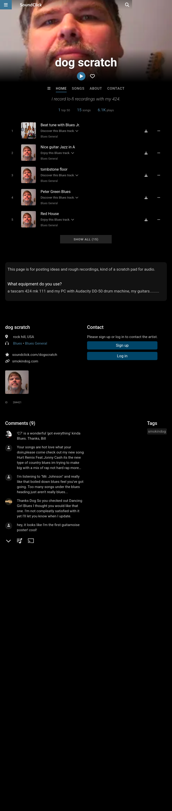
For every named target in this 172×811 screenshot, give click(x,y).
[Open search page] (167, 4)
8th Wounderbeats (105, 711)
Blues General (47, 136)
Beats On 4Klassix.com (29, 711)
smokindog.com (25, 357)
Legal (126, 783)
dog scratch (17, 323)
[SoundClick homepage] (31, 4)
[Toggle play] (10, 130)
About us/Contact (41, 783)
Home (61, 88)
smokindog (157, 427)
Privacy (112, 783)
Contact (116, 88)
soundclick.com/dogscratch (34, 350)
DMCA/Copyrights (87, 783)
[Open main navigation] (6, 4)
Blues (17, 339)
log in (40, 540)
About (96, 88)
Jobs (64, 783)
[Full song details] (160, 130)
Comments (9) (20, 419)
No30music (66, 711)
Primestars (144, 711)
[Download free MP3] (148, 130)
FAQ (19, 783)
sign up (24, 540)
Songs (78, 88)
